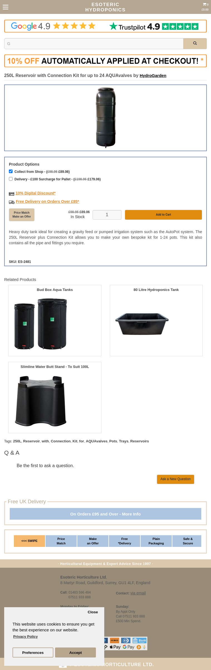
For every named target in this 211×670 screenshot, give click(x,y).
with (45, 441)
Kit (75, 441)
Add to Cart (163, 214)
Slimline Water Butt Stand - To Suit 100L (55, 367)
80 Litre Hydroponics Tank (156, 290)
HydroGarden (153, 75)
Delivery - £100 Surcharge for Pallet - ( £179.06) (55, 179)
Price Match (61, 541)
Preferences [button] (33, 653)
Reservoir (31, 441)
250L (17, 441)
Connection (61, 441)
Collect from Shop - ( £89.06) (39, 172)
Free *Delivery (124, 541)
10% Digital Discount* (36, 193)
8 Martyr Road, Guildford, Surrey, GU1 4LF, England (105, 583)
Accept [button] (75, 653)
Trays (123, 441)
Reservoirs (139, 441)
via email (138, 593)
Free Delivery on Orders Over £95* (47, 201)
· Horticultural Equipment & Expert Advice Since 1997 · (105, 564)
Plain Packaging (156, 541)
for (81, 441)
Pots (113, 441)
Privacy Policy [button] (25, 636)
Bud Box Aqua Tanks (55, 290)
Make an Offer (93, 541)
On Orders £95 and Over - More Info (105, 514)
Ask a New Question (175, 479)
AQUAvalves (97, 441)
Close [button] (93, 612)
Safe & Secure (188, 541)
